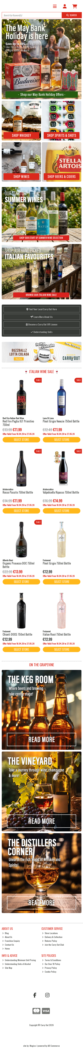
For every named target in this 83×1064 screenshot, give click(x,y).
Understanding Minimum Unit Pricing (19, 960)
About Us (7, 936)
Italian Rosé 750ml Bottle (57, 634)
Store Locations (50, 933)
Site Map (7, 967)
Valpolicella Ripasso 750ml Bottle (61, 492)
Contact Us (8, 944)
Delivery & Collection (52, 936)
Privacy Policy (49, 967)
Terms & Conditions (51, 960)
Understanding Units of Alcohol (16, 963)
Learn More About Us (42, 317)
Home (6, 948)
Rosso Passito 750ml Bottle (18, 492)
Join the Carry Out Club (53, 944)
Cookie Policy (49, 971)
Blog (5, 933)
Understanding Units (41, 332)
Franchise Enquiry (11, 940)
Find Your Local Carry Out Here (41, 309)
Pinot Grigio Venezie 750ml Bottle (61, 421)
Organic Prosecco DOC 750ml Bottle (18, 565)
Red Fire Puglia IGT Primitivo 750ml (18, 423)
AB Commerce (54, 1045)
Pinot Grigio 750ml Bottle (57, 563)
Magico (33, 1045)
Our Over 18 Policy (51, 963)
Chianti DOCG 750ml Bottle (17, 634)
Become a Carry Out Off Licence (41, 324)
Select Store (21, 440)
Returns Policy (49, 940)
